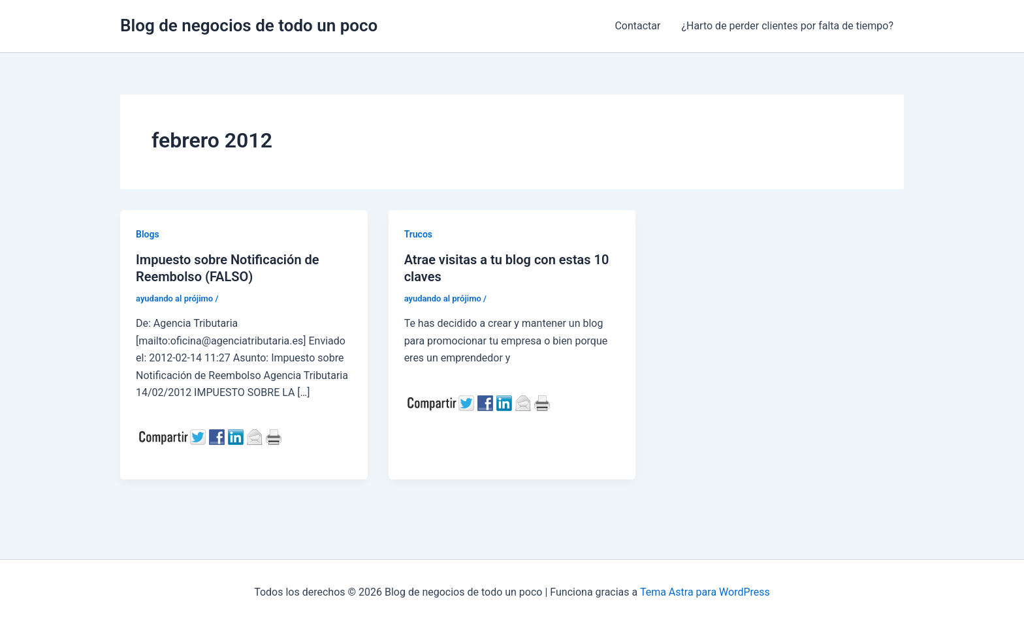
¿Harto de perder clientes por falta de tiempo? (787, 26)
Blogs (147, 234)
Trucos (418, 234)
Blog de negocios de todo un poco (248, 25)
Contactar (637, 26)
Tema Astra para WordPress (705, 592)
